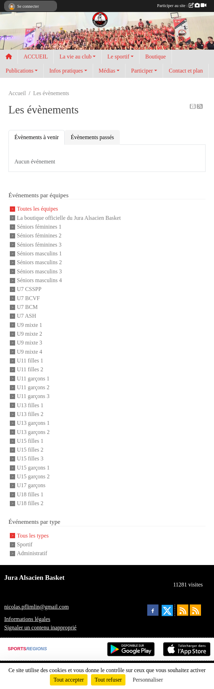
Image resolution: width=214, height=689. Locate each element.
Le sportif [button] (118, 57)
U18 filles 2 (30, 503)
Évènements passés (92, 137)
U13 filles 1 (30, 405)
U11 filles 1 (30, 361)
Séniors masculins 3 (39, 271)
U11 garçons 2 (33, 387)
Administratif (32, 554)
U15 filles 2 (30, 450)
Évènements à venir (36, 137)
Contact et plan (186, 71)
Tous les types (32, 536)
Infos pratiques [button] (66, 71)
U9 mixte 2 (29, 334)
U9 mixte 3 (29, 343)
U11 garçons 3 (33, 396)
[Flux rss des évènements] (195, 610)
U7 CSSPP (29, 289)
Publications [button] (19, 71)
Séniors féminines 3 (39, 245)
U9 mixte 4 (29, 352)
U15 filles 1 (30, 441)
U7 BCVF (28, 298)
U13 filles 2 (30, 414)
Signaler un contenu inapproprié (40, 628)
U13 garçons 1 (33, 423)
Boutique (155, 57)
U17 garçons (31, 486)
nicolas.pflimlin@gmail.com (36, 607)
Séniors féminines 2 (39, 236)
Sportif (24, 544)
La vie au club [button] (75, 57)
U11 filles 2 (30, 370)
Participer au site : (181, 5)
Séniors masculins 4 (39, 280)
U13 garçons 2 (33, 432)
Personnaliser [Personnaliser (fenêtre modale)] (148, 680)
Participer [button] (142, 71)
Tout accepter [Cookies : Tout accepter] (68, 680)
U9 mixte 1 (29, 325)
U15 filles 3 (30, 459)
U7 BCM (27, 307)
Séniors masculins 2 (39, 263)
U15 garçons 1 (33, 468)
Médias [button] (107, 71)
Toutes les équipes (37, 209)
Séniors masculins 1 (39, 253)
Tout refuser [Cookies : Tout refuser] (108, 680)
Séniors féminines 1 (39, 227)
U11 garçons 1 (33, 378)
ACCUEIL (36, 57)
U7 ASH (26, 316)
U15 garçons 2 (33, 476)
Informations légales (27, 619)
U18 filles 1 (30, 494)
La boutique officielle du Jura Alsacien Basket (69, 218)
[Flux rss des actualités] (182, 610)
